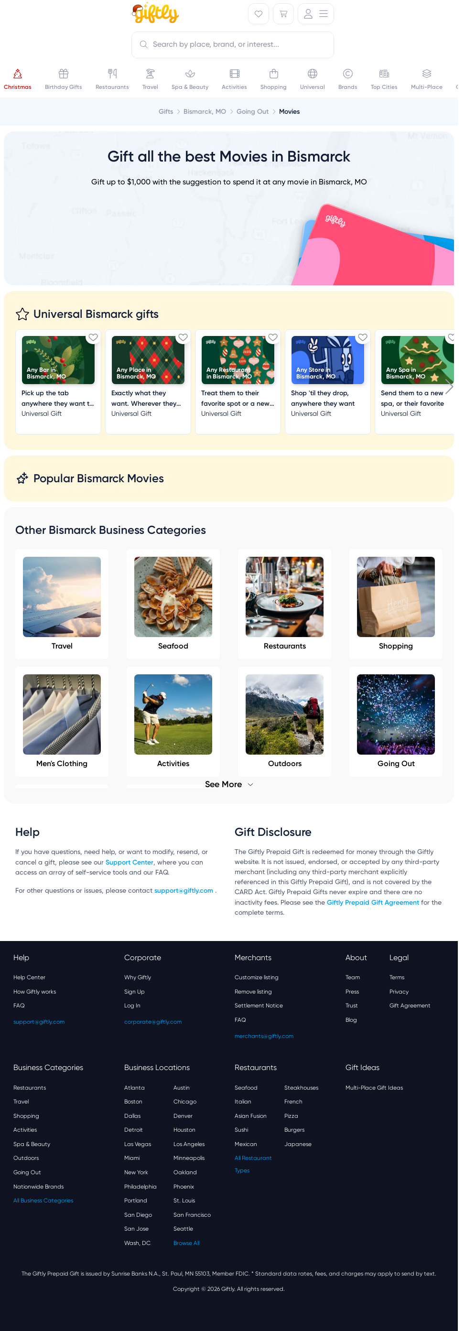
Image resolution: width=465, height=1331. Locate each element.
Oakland (185, 1172)
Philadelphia (140, 1186)
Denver (183, 1116)
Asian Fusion (251, 1116)
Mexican (246, 1144)
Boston (133, 1101)
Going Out (27, 1172)
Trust (352, 1005)
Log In (132, 1005)
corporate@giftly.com (153, 1021)
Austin (181, 1087)
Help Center (29, 977)
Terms (396, 977)
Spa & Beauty (31, 1144)
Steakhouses (301, 1087)
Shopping (396, 603)
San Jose (136, 1228)
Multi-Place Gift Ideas (374, 1087)
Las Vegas (137, 1144)
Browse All (186, 1243)
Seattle (183, 1228)
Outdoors (26, 1158)
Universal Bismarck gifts (96, 314)
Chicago (184, 1101)
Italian (243, 1101)
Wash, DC (137, 1243)
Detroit (133, 1129)
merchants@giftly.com (264, 1036)
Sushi (241, 1129)
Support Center (129, 862)
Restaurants (285, 603)
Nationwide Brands (38, 1186)
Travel (62, 603)
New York (136, 1172)
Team (353, 977)
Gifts (166, 112)
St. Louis (184, 1200)
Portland (135, 1200)
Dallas (132, 1116)
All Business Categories (43, 1200)
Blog (351, 1020)
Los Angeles (189, 1144)
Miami (132, 1158)
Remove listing (253, 991)
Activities (25, 1129)
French (293, 1101)
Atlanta (134, 1087)
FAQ (19, 1005)
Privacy (399, 991)
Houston (184, 1129)
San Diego (138, 1215)
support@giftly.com (184, 891)
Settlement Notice (259, 1005)
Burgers (294, 1129)
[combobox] (233, 45)
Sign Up (134, 991)
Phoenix (183, 1186)
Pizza (291, 1116)
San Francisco (192, 1215)
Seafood (173, 603)
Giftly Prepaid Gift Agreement (373, 902)
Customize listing (257, 977)
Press (352, 991)
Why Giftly (137, 977)
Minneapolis (189, 1158)
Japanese (298, 1144)
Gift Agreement (410, 1005)
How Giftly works (34, 991)
